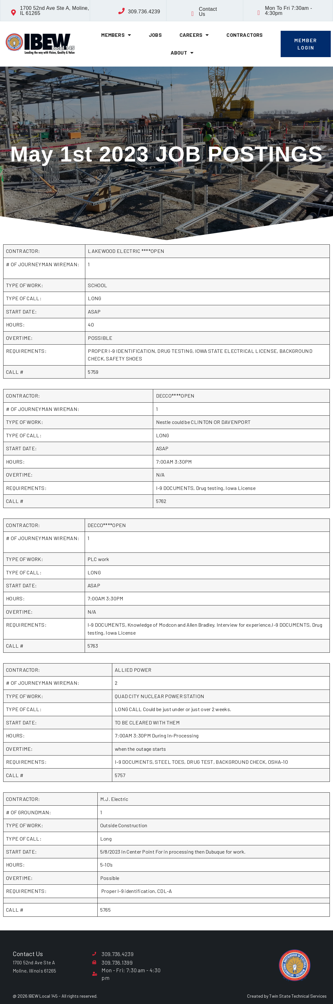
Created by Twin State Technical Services (287, 996)
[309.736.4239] (122, 11)
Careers (194, 35)
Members (116, 35)
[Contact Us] (192, 13)
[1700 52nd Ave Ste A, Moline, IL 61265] (13, 13)
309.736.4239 (144, 11)
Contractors (244, 35)
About (182, 52)
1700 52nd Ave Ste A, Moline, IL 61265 (54, 10)
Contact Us (208, 11)
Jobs (155, 35)
